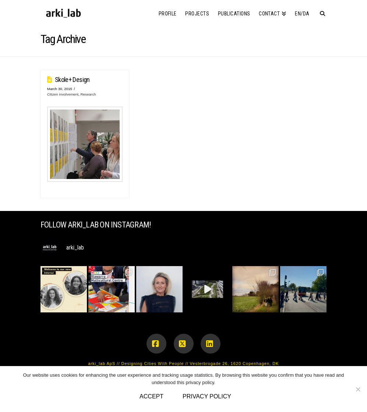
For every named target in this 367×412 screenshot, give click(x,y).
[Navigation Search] (320, 11)
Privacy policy (207, 396)
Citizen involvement (62, 94)
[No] (357, 389)
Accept (151, 396)
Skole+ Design (72, 79)
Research (88, 94)
